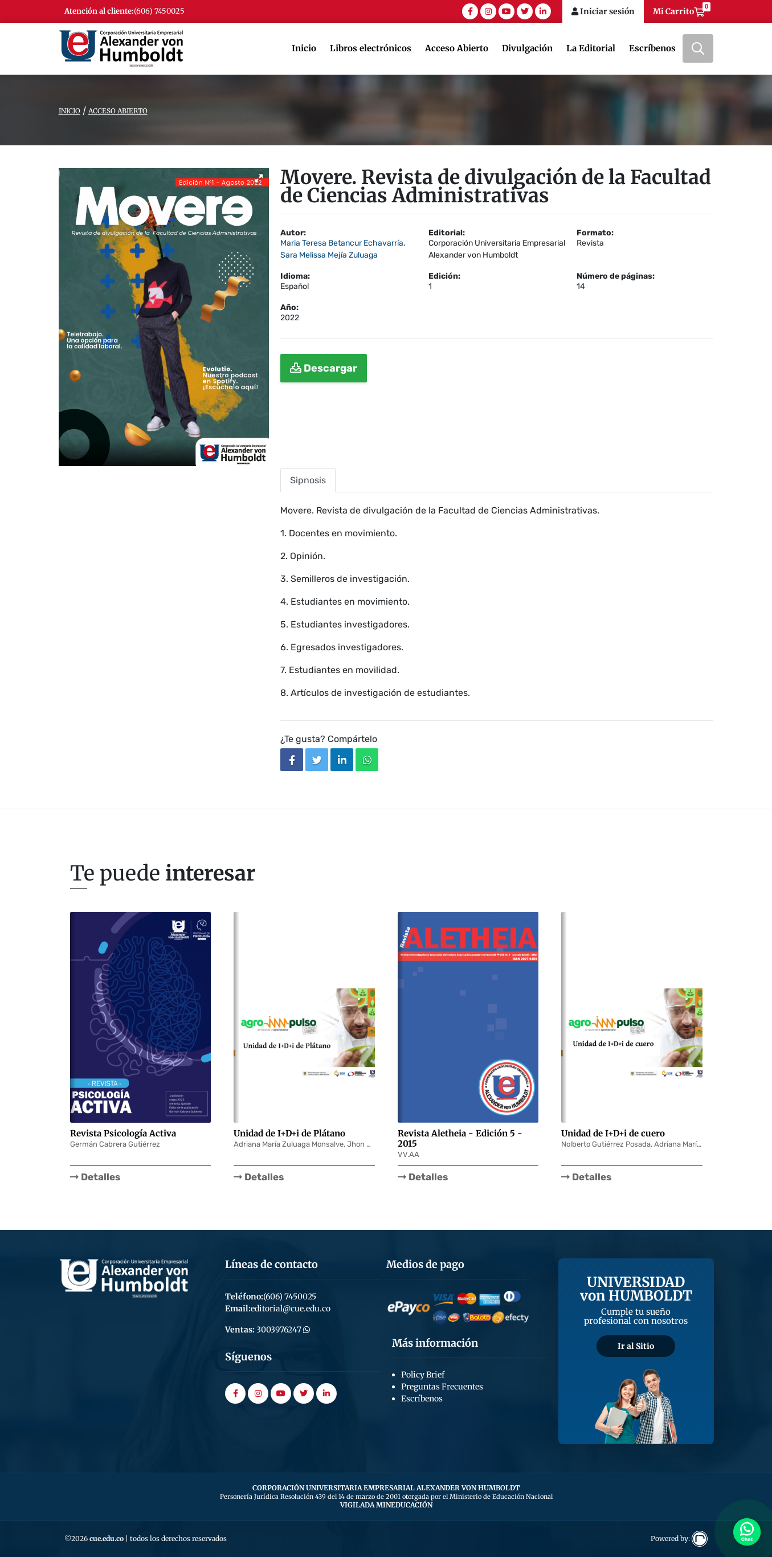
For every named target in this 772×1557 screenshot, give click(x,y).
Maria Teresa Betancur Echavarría (341, 243)
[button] (259, 178)
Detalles (95, 1177)
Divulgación (527, 48)
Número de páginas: (616, 276)
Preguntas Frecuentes (442, 1386)
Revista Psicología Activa (123, 1133)
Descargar (323, 368)
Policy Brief (422, 1374)
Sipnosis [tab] (308, 480)
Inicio (304, 48)
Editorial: (446, 233)
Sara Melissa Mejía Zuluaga (329, 255)
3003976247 (282, 1329)
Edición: (444, 276)
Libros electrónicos (370, 48)
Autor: (293, 233)
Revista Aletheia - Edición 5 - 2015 (460, 1138)
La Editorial (590, 48)
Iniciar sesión (603, 11)
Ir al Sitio (636, 1346)
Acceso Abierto (456, 48)
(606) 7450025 (159, 11)
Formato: (595, 233)
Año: (289, 308)
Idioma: (295, 276)
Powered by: (679, 1538)
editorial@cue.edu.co (290, 1308)
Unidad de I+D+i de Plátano (289, 1133)
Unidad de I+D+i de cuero (613, 1133)
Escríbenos (652, 48)
